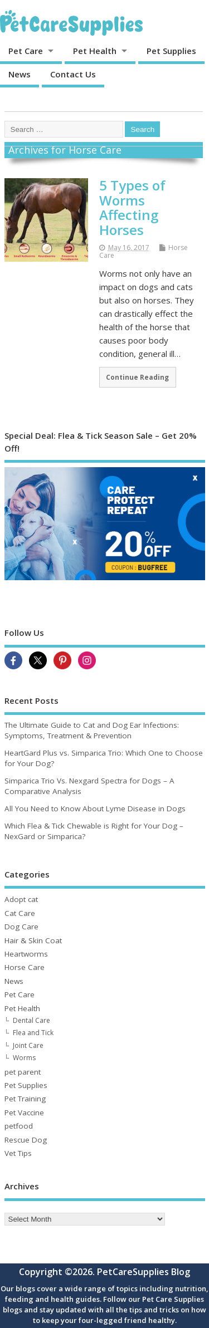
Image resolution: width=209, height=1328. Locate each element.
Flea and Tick (33, 1032)
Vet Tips (18, 1153)
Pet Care (25, 50)
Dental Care (31, 1020)
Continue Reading (137, 377)
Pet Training (25, 1099)
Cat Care (19, 913)
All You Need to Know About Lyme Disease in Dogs (95, 808)
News (19, 74)
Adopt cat (21, 899)
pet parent (22, 1072)
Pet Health (94, 50)
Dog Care (21, 927)
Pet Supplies (171, 50)
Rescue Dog (25, 1140)
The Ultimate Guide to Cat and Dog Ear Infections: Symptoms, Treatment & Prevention (91, 730)
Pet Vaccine (24, 1113)
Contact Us (73, 74)
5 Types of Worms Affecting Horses (132, 207)
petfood (18, 1126)
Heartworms (26, 954)
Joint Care (28, 1045)
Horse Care (24, 967)
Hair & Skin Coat (33, 940)
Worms (24, 1057)
